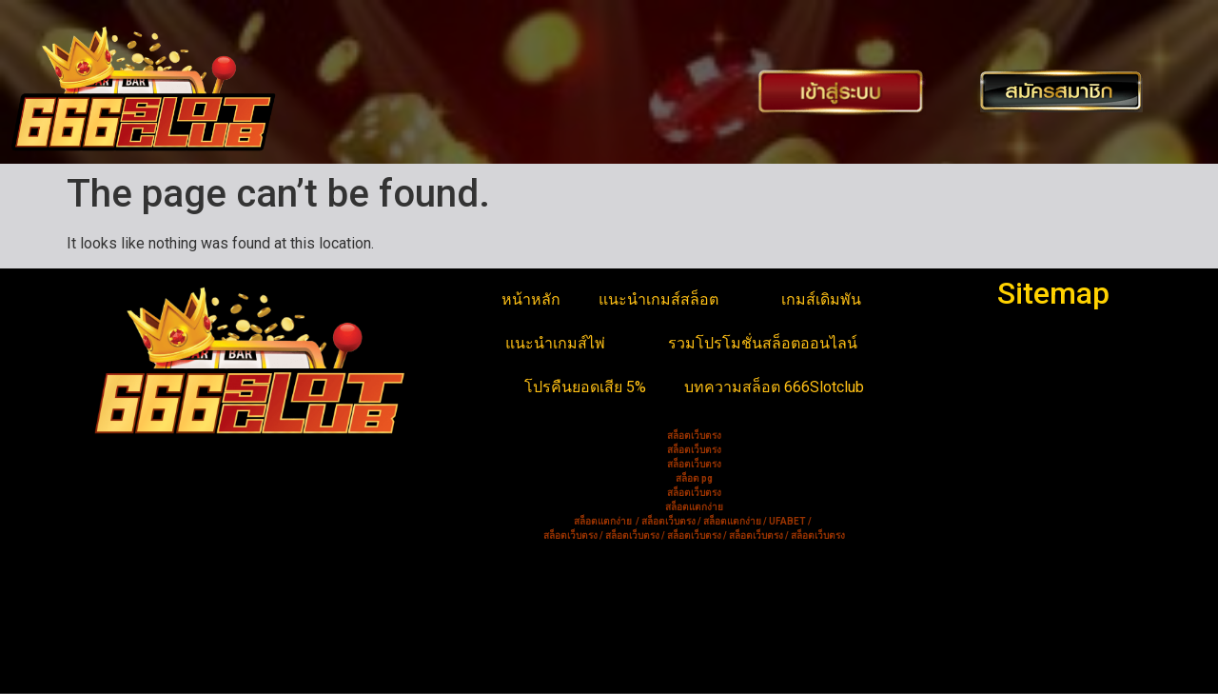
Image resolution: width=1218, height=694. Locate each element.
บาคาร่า (103, 567)
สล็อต (95, 658)
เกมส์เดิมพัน (833, 300)
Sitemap (1053, 293)
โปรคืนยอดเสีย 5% (585, 387)
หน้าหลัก (530, 299)
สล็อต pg (694, 478)
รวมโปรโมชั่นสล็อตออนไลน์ (775, 344)
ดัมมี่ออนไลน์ (120, 590)
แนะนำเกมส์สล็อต (671, 300)
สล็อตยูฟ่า (109, 544)
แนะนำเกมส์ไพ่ (567, 344)
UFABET (787, 521)
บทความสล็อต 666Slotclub (774, 387)
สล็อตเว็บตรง (119, 635)
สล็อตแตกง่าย (121, 613)
